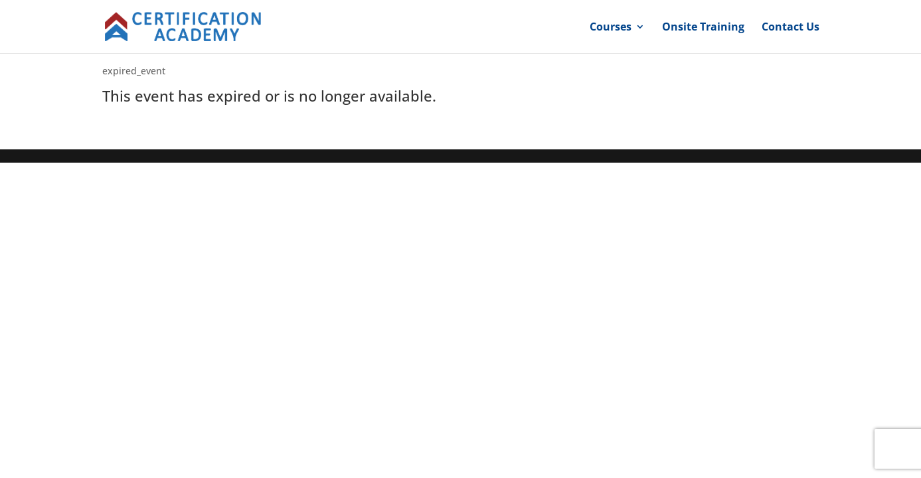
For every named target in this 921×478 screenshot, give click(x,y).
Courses (610, 28)
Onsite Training (703, 28)
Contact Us (790, 28)
